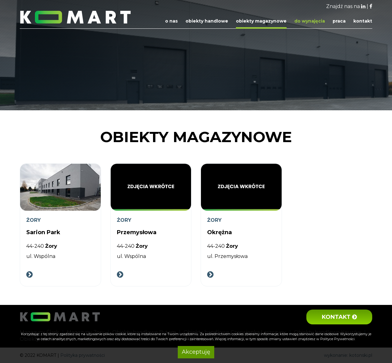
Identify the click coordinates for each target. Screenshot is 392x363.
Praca (339, 21)
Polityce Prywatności (337, 339)
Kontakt (362, 21)
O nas (171, 21)
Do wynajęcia (309, 21)
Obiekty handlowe (206, 21)
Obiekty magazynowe (261, 21)
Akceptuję (196, 351)
